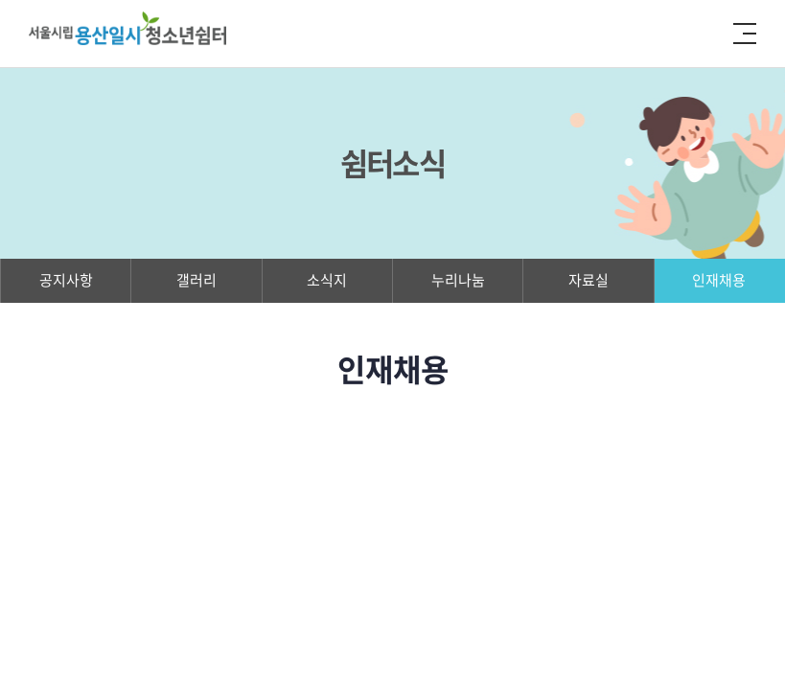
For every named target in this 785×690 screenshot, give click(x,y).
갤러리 (196, 279)
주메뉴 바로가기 (0, 0)
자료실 (588, 279)
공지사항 (66, 279)
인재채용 (719, 279)
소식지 (327, 279)
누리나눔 (458, 279)
